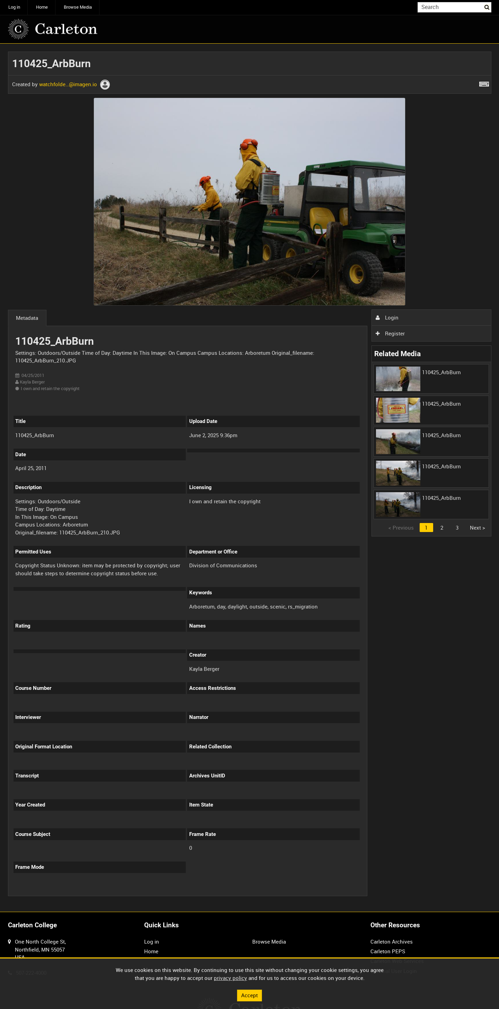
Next (477, 527)
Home (42, 7)
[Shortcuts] (484, 82)
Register (390, 333)
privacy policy (230, 977)
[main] (249, 478)
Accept (249, 995)
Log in (14, 7)
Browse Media (78, 7)
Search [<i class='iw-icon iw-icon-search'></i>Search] (487, 6)
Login (387, 317)
